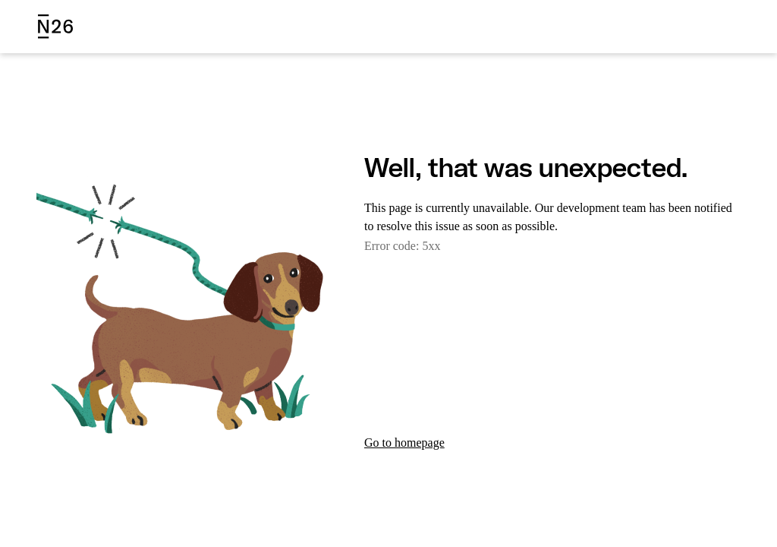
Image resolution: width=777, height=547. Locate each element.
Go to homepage (409, 443)
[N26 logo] (55, 26)
